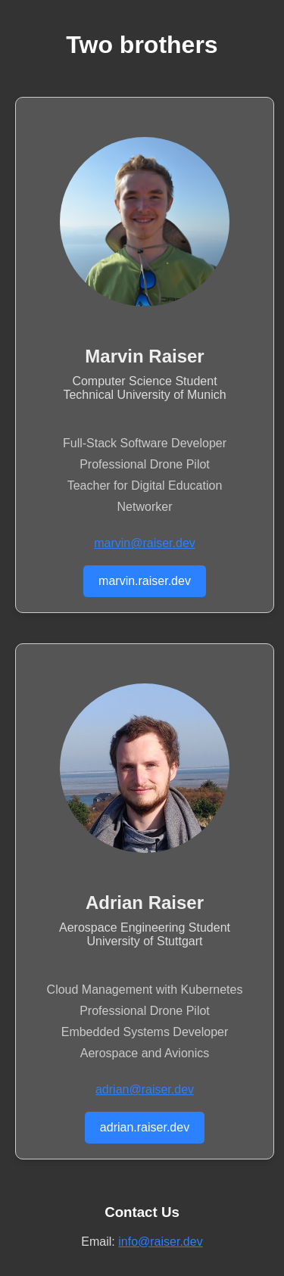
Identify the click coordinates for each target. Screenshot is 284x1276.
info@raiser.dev (160, 1241)
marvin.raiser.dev (144, 580)
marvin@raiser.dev (144, 543)
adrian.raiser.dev (144, 1127)
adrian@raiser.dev (144, 1089)
